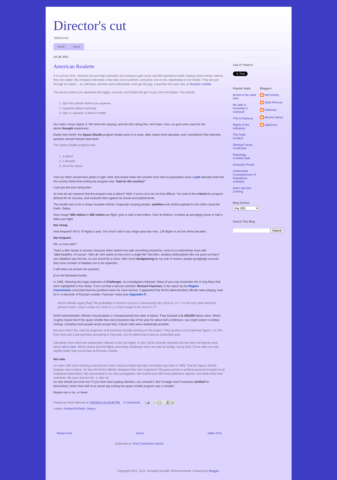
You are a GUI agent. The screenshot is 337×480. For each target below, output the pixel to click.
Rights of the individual (241, 126)
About (76, 46)
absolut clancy (274, 117)
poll (197, 177)
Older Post (214, 433)
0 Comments (131, 402)
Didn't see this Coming (242, 189)
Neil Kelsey (272, 95)
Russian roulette (200, 84)
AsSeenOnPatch (74, 408)
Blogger (214, 471)
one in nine (69, 346)
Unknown (271, 109)
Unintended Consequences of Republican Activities (244, 176)
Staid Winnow (273, 102)
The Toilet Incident (239, 136)
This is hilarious (243, 118)
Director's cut (89, 25)
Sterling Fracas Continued (243, 146)
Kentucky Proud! (243, 164)
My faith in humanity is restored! (240, 108)
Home (61, 46)
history (91, 408)
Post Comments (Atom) (148, 443)
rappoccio (271, 124)
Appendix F (138, 294)
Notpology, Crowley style (241, 156)
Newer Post (64, 433)
